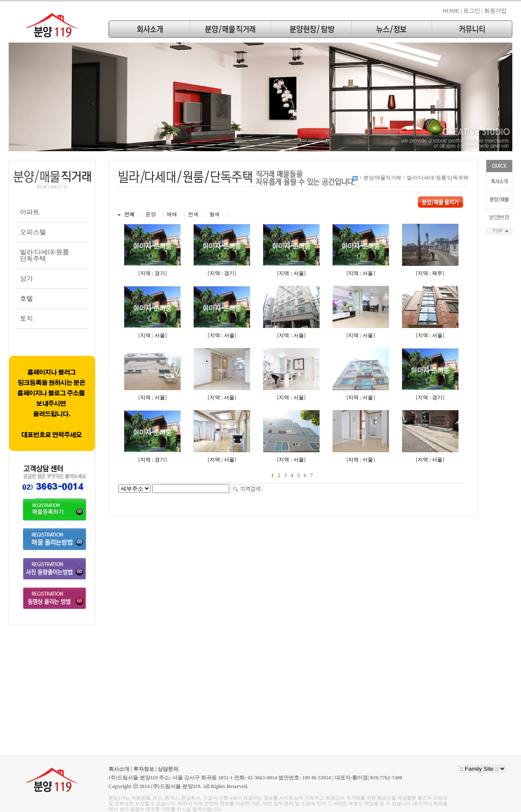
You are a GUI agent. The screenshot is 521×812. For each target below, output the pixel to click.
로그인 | (473, 10)
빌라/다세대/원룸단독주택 (44, 255)
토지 (26, 318)
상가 (26, 278)
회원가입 (495, 10)
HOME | (452, 10)
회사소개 (119, 769)
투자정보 (143, 769)
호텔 (26, 298)
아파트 (30, 212)
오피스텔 (33, 232)
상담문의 (168, 769)
